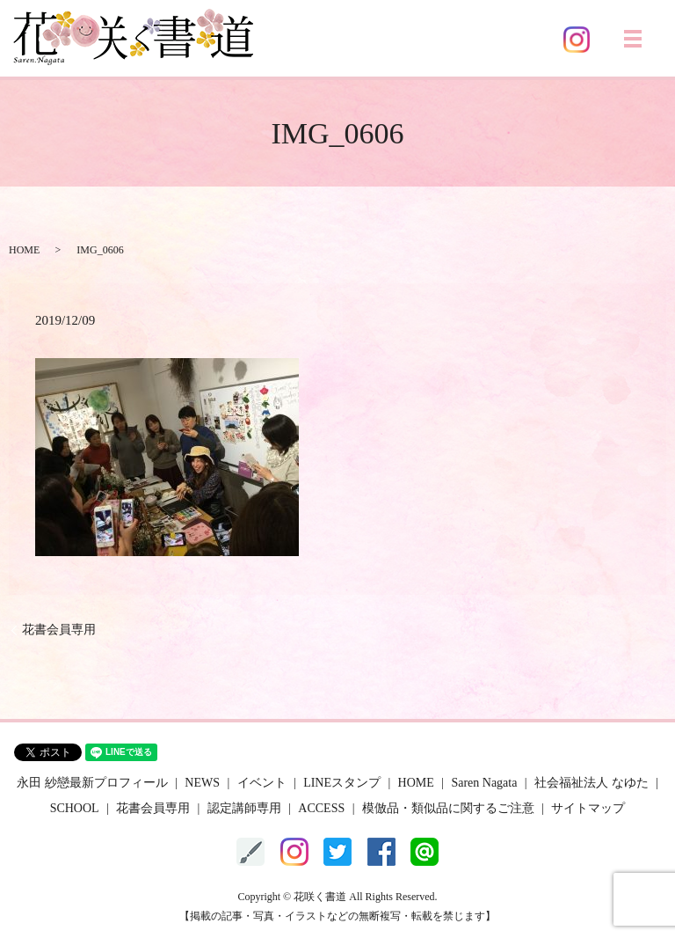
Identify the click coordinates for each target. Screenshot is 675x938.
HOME (24, 250)
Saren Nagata (484, 782)
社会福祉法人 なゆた (591, 782)
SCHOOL (74, 808)
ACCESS (321, 808)
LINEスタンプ (342, 782)
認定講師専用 (244, 808)
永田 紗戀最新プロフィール (92, 782)
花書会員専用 (59, 629)
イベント (262, 782)
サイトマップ (588, 808)
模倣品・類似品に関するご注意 (448, 808)
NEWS (202, 782)
